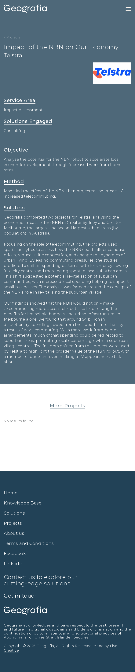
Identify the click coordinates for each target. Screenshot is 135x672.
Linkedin (14, 563)
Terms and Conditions (29, 543)
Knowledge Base (23, 503)
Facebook (15, 553)
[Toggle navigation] (128, 9)
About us (14, 533)
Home (11, 493)
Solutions (14, 513)
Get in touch (21, 595)
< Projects (12, 37)
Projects (13, 523)
